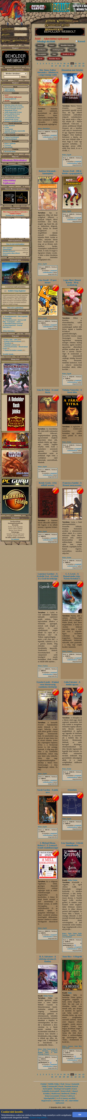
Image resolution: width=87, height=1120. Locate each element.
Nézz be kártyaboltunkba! (15, 244)
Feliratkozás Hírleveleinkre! (14, 160)
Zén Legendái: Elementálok (8, 248)
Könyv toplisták (10, 143)
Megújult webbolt (10, 345)
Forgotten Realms (75, 935)
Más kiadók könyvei (11, 107)
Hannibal (7, 343)
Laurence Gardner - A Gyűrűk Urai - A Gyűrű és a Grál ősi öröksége (47, 576)
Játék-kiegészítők (10, 112)
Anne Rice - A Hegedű (72, 957)
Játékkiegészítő (57, 50)
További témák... (8, 354)
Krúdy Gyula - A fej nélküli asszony (47, 484)
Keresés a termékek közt (13, 121)
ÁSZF (38, 38)
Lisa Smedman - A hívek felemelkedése (72, 844)
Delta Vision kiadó (74, 933)
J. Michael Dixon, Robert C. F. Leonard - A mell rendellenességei (47, 845)
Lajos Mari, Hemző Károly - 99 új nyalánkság (72, 282)
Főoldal (43, 1084)
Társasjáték (42, 54)
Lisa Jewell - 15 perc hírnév (48, 281)
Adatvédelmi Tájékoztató (9, 181)
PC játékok (8, 116)
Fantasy (45, 666)
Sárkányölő (52, 1086)
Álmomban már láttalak (72, 70)
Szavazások (8, 147)
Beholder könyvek (10, 105)
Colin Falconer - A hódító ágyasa (72, 683)
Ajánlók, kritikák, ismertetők (14, 131)
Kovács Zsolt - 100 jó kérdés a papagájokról (72, 172)
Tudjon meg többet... (39, 1117)
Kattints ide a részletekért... (15, 215)
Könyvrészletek (9, 133)
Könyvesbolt (65, 1091)
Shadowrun (55, 1093)
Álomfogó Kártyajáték (62, 1089)
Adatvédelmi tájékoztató (56, 38)
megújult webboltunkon (50, 136)
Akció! (40, 58)
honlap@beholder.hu (15, 523)
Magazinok (8, 110)
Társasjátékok (9, 117)
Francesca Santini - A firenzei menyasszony (72, 484)
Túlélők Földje (53, 1084)
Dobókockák (8, 119)
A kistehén (72, 790)
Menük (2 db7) (67, 54)
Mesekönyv (46, 128)
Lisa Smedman (67, 937)
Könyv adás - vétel (10, 339)
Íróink (6, 127)
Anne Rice (78, 1046)
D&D (47, 1052)
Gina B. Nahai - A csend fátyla (47, 391)
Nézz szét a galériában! (15, 308)
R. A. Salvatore (48, 1050)
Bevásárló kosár (10, 151)
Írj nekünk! (15, 539)
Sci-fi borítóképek (10, 139)
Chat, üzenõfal (9, 125)
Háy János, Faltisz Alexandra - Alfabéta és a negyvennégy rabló (47, 72)
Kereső (81, 41)
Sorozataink (8, 129)
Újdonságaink (9, 89)
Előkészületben (9, 91)
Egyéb (69, 155)
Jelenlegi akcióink (46, 41)
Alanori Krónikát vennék (13, 350)
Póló (54, 54)
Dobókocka (42, 50)
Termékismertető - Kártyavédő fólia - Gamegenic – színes (14, 321)
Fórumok (7, 145)
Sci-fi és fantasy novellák (65, 1098)
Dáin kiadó (65, 1048)
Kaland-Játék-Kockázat (12, 341)
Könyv (51, 45)
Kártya (40, 45)
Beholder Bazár (54, 58)
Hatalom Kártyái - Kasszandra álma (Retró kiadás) (11, 253)
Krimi (69, 442)
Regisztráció (46, 1101)
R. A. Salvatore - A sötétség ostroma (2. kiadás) (47, 959)
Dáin (70, 993)
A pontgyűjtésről (10, 99)
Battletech (65, 1093)
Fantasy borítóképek (11, 137)
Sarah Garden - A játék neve (47, 791)
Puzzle (72, 50)
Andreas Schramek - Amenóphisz (48, 172)
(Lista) (20, 105)
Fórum (63, 1096)
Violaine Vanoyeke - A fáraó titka (72, 391)
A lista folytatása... (9, 331)
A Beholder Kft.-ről (59, 1101)
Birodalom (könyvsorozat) (13, 323)
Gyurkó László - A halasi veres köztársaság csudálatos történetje (48, 684)
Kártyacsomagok (10, 108)
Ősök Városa (65, 1084)
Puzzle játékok (9, 114)
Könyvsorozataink (52, 1096)
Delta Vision (72, 880)
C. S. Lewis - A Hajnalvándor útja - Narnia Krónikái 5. (72, 576)
